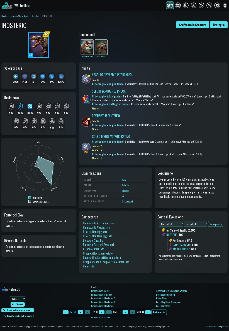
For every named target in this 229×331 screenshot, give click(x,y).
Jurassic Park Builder (101, 317)
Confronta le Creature (192, 25)
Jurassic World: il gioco (101, 294)
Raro (124, 180)
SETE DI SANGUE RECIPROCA (109, 91)
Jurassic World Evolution (102, 306)
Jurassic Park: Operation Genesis (171, 291)
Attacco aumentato (93, 249)
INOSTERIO (171, 235)
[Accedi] (225, 5)
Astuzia (125, 185)
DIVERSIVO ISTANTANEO (106, 115)
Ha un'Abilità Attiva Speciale (98, 223)
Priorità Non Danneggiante (97, 236)
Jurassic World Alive (19, 15)
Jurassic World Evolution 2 (103, 302)
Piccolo (125, 190)
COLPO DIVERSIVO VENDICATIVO (111, 136)
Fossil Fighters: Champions (168, 302)
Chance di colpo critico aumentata (102, 257)
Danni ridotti (90, 266)
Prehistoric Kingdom (165, 294)
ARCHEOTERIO (180, 249)
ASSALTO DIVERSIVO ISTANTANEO (112, 74)
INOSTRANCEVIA (181, 245)
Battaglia (219, 25)
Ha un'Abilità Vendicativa (96, 227)
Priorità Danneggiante (95, 232)
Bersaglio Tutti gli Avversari (98, 245)
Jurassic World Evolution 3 (103, 298)
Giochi (4, 15)
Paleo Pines (161, 298)
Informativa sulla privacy (217, 326)
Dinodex (35, 15)
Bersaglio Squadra (93, 240)
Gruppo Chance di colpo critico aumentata (106, 262)
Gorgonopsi (127, 201)
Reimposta (159, 312)
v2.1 (124, 196)
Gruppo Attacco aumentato (98, 253)
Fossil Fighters (163, 306)
